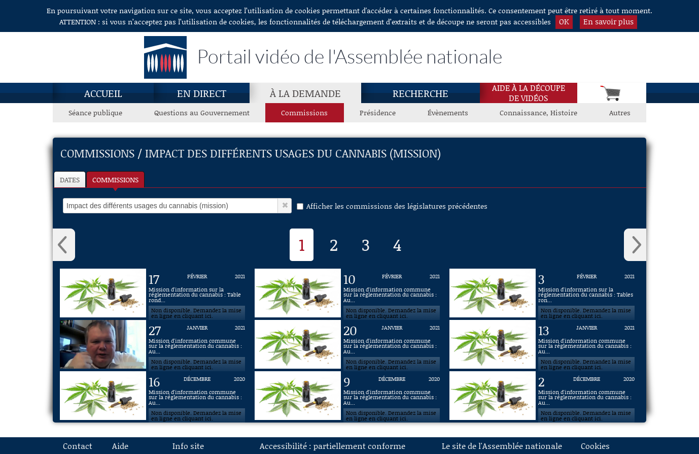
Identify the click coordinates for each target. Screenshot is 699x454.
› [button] (635, 245)
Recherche (420, 93)
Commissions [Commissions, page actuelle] (304, 112)
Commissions (115, 179)
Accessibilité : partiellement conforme (332, 445)
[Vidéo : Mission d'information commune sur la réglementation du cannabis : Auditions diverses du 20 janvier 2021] (391, 344)
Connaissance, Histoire (538, 112)
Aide (120, 445)
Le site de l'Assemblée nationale (502, 445)
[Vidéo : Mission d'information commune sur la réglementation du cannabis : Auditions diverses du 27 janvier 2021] (197, 344)
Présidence (378, 112)
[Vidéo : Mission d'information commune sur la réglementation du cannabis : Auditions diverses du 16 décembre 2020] (197, 395)
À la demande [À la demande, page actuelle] (305, 93)
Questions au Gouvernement (202, 112)
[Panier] (611, 93)
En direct (201, 93)
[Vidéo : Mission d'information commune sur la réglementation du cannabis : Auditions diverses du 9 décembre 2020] (391, 395)
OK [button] (564, 21)
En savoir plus (608, 21)
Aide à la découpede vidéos (528, 93)
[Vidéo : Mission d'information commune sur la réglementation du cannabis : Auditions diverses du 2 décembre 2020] (586, 395)
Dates (70, 179)
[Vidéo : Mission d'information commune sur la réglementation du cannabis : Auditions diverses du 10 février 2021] (391, 293)
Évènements (448, 112)
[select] (170, 205)
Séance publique (95, 112)
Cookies (595, 445)
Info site (188, 445)
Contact (77, 445)
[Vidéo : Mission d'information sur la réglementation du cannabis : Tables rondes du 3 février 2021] (586, 293)
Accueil (103, 93)
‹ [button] (64, 245)
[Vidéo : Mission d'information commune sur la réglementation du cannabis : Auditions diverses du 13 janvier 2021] (586, 344)
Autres (620, 112)
